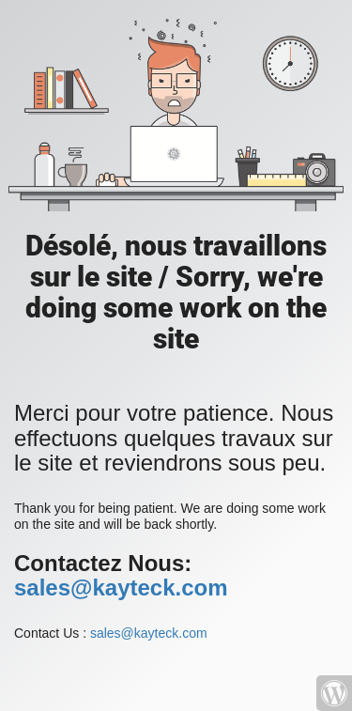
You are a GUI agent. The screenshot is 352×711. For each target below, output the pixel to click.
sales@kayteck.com (121, 587)
